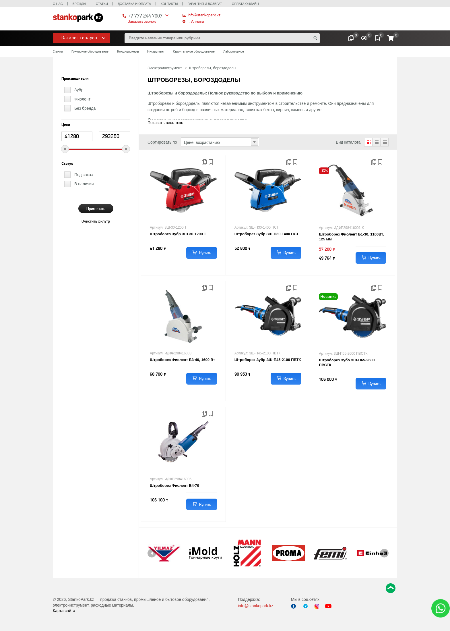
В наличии (84, 184)
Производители (75, 78)
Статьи (102, 3)
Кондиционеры (128, 51)
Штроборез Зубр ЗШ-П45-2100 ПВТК (267, 360)
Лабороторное (233, 51)
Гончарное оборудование (89, 51)
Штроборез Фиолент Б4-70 (174, 485)
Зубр (78, 90)
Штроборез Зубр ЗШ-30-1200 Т (178, 234)
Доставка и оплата (134, 3)
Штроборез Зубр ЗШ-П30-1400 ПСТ (266, 234)
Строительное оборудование (194, 51)
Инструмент (155, 51)
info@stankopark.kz (204, 15)
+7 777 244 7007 (145, 16)
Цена (65, 125)
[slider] (65, 149)
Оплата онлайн (245, 3)
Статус (67, 163)
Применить (95, 208)
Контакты (169, 3)
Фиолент (82, 99)
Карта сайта (64, 610)
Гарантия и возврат (204, 3)
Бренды (79, 3)
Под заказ (83, 174)
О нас (58, 3)
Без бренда (85, 108)
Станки (58, 51)
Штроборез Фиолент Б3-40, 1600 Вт (182, 360)
